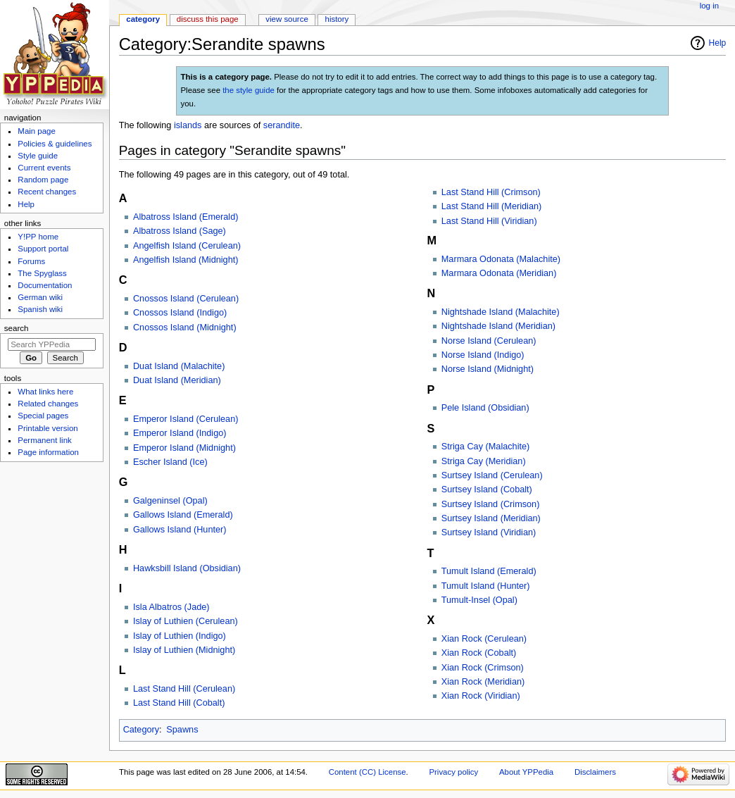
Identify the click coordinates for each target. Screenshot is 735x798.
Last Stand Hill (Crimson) (491, 192)
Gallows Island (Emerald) (183, 515)
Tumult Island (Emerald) (488, 571)
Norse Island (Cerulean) (488, 341)
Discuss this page (208, 19)
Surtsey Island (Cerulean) (492, 475)
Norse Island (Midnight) (487, 369)
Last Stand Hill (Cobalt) (179, 703)
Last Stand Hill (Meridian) (491, 206)
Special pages (43, 415)
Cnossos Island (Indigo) (180, 313)
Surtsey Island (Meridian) (491, 518)
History (337, 19)
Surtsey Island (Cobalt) (486, 489)
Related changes (48, 403)
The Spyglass (42, 273)
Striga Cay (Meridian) (483, 461)
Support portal (43, 248)
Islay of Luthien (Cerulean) (185, 621)
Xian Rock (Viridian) (480, 696)
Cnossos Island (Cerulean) (186, 299)
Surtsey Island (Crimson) (490, 504)
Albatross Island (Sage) (179, 231)
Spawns (182, 730)
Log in (709, 5)
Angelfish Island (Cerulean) (187, 246)
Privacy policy (453, 772)
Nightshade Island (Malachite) (500, 312)
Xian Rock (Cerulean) (484, 639)
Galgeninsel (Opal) (170, 501)
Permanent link (44, 440)
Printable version (47, 428)
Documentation (45, 285)
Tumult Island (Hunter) (485, 586)
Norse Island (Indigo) (482, 355)
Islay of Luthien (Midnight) (184, 650)
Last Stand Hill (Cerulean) (184, 689)
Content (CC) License (367, 772)
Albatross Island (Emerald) (186, 217)
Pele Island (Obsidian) (485, 408)
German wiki (40, 297)
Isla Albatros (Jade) (171, 607)
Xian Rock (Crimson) (482, 668)
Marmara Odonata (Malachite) (500, 259)
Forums (31, 261)
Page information (48, 452)
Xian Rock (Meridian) (482, 682)
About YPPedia (526, 772)
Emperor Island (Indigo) (180, 433)
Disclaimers (595, 772)
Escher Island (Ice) (170, 462)
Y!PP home (38, 236)
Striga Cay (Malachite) (485, 446)
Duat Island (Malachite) (179, 366)
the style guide (248, 90)
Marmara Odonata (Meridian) (499, 273)
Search (16, 328)
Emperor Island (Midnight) (184, 448)
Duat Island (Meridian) (177, 380)
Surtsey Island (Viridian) (488, 532)
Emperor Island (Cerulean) (186, 419)
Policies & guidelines (55, 143)
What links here (45, 391)
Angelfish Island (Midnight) (186, 260)
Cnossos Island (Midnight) (185, 327)
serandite (281, 125)
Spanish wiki (40, 309)
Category (141, 730)
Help (718, 43)
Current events (44, 167)
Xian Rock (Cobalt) (478, 653)
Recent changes (47, 191)
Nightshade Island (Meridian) (498, 326)
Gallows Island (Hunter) (180, 530)
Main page (37, 131)
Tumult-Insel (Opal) (479, 600)
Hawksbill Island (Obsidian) (187, 568)
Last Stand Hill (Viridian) (489, 221)
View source (286, 19)
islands (188, 125)
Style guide (38, 155)
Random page (43, 179)
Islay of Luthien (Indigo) (179, 636)
